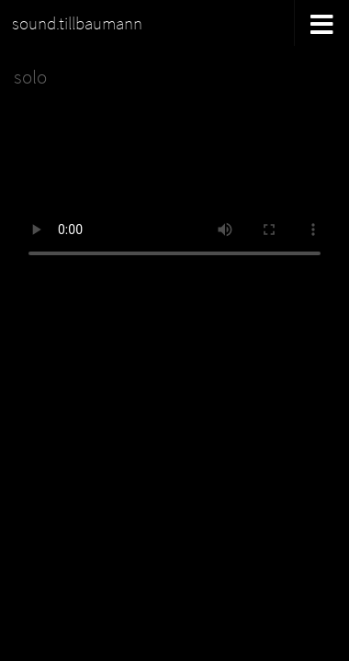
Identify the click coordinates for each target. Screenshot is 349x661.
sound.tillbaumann (77, 23)
